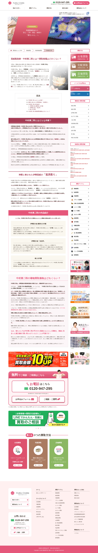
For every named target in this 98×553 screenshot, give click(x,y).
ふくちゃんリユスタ (79, 524)
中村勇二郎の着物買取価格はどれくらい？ (39, 111)
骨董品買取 (58, 517)
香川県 (74, 172)
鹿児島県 (72, 177)
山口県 (82, 168)
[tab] (38, 428)
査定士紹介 (77, 498)
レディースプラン (40, 509)
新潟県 (71, 158)
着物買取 (57, 493)
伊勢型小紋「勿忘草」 (35, 107)
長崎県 (74, 175)
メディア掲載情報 (78, 519)
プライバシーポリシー (79, 511)
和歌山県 (86, 163)
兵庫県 (71, 163)
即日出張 (38, 511)
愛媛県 (77, 172)
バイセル (76, 533)
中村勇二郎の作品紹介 (34, 104)
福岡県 (71, 175)
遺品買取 (38, 514)
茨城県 (71, 153)
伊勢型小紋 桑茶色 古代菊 (36, 106)
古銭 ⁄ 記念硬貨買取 (60, 503)
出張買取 (38, 501)
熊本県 (82, 175)
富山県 (74, 158)
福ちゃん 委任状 (78, 521)
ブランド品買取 (59, 500)
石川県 (77, 158)
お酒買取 (57, 520)
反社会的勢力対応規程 (79, 516)
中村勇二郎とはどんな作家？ (35, 100)
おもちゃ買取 (58, 510)
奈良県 (82, 163)
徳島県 (71, 172)
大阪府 (80, 163)
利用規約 (76, 509)
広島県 (80, 168)
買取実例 (76, 495)
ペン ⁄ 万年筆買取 (59, 535)
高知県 (80, 172)
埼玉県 (80, 153)
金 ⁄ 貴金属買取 (58, 522)
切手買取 (57, 515)
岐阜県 (88, 158)
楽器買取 (57, 512)
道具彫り (37, 71)
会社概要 (76, 506)
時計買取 (57, 525)
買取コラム (77, 493)
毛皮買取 (57, 527)
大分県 (77, 175)
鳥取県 (74, 168)
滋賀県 (77, 163)
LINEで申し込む (40, 516)
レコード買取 (58, 505)
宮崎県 (85, 175)
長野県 (85, 158)
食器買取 (57, 495)
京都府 (74, 163)
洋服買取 (57, 498)
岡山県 (77, 168)
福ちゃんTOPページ (41, 493)
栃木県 (74, 153)
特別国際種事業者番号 (79, 514)
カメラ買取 (58, 508)
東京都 (85, 153)
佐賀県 (80, 175)
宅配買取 (38, 504)
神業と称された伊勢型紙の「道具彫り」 (38, 102)
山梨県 (82, 158)
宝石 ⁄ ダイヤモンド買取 (61, 530)
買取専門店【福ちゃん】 (48, 550)
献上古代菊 (33, 109)
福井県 (80, 158)
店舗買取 (38, 506)
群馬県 (77, 153)
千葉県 (82, 153)
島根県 (71, 168)
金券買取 (57, 532)
